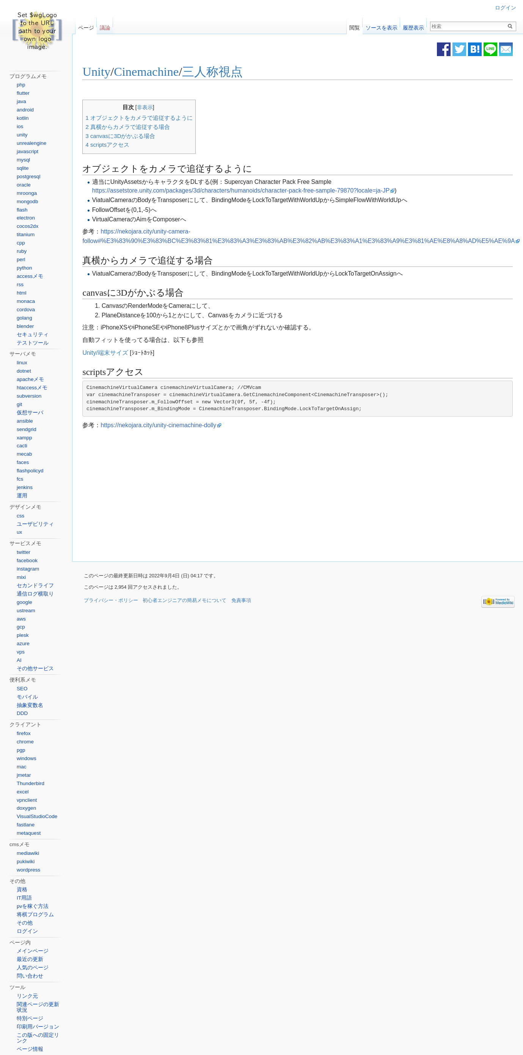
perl (21, 259)
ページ (86, 26)
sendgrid (26, 429)
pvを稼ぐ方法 (33, 906)
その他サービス (35, 668)
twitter (23, 552)
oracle (24, 185)
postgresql (28, 176)
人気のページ (33, 967)
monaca (26, 301)
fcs (20, 479)
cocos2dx (27, 226)
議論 (105, 26)
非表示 (148, 107)
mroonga (27, 193)
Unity (100, 72)
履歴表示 (413, 26)
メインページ (33, 951)
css (20, 516)
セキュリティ (33, 334)
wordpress (28, 870)
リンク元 (27, 996)
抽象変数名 (30, 705)
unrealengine (31, 143)
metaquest (29, 833)
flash (22, 210)
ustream (26, 610)
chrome (25, 742)
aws (21, 619)
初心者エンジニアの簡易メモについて (184, 600)
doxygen (26, 808)
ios (20, 126)
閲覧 (354, 26)
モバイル (27, 697)
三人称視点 (215, 72)
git (19, 404)
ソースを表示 (381, 26)
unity (22, 135)
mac (22, 767)
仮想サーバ (30, 412)
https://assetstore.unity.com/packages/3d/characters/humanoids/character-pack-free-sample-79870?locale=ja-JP (244, 190)
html (22, 293)
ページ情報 (30, 1049)
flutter (23, 93)
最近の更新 (30, 959)
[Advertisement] (235, 496)
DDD (22, 713)
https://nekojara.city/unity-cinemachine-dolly (162, 425)
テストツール (33, 343)
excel (23, 792)
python (24, 268)
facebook (27, 560)
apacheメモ (30, 379)
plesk (23, 635)
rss (20, 284)
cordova (26, 309)
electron (26, 218)
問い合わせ (30, 976)
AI (19, 660)
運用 (22, 495)
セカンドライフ (35, 585)
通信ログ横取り (35, 594)
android (25, 110)
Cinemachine (149, 72)
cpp (21, 243)
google (24, 602)
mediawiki (28, 853)
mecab (24, 454)
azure (23, 643)
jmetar (24, 775)
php (21, 85)
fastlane (26, 825)
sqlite (23, 168)
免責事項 (241, 600)
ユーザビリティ (35, 524)
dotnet (24, 371)
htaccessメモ (32, 387)
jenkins (25, 487)
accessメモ (30, 276)
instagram (28, 569)
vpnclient (27, 800)
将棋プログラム (35, 914)
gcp (21, 627)
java (21, 101)
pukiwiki (26, 861)
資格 (22, 889)
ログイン (505, 8)
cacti (22, 445)
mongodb (27, 201)
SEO (22, 688)
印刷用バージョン (38, 1027)
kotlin (23, 118)
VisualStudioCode (37, 816)
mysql (23, 160)
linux (22, 362)
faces (23, 462)
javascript (27, 151)
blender (25, 326)
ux (19, 532)
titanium (26, 234)
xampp (24, 437)
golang (24, 318)
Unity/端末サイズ (108, 353)
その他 (25, 923)
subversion (29, 396)
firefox (24, 733)
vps (21, 652)
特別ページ (30, 1018)
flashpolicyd (30, 470)
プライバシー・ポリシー (111, 600)
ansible (25, 421)
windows (26, 758)
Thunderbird (30, 783)
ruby (22, 251)
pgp (21, 750)
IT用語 (24, 898)
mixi (21, 577)
